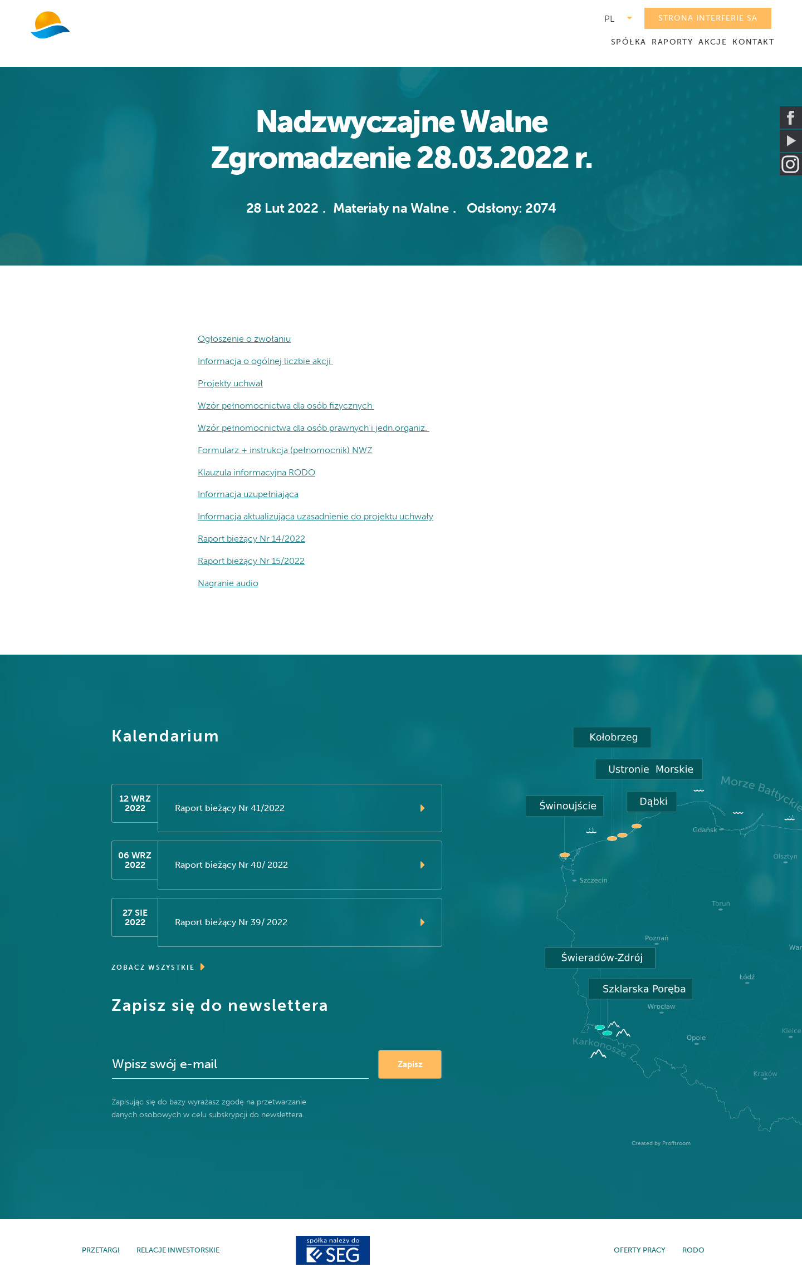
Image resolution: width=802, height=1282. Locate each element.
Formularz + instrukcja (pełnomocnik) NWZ (285, 450)
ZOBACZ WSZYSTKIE (158, 967)
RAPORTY (672, 42)
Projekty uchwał (230, 383)
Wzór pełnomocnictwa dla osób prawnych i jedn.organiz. (313, 428)
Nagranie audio (228, 583)
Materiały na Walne (390, 208)
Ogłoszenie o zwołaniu (244, 338)
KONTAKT (753, 42)
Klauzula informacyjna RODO (256, 472)
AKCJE (712, 42)
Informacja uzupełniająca (248, 494)
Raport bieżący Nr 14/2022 (251, 539)
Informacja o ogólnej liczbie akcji (265, 361)
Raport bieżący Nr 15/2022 (251, 561)
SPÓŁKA (628, 42)
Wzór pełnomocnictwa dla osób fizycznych (286, 405)
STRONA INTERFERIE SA (707, 18)
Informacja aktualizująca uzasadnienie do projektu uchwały (315, 517)
